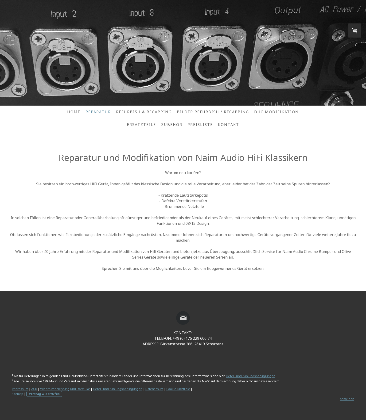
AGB (34, 389)
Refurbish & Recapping (144, 112)
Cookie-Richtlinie (178, 389)
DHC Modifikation (276, 112)
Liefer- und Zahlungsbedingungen (250, 376)
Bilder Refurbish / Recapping (213, 112)
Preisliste (200, 124)
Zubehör (171, 124)
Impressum (20, 389)
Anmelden (347, 399)
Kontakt (228, 124)
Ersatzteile (141, 124)
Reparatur (98, 112)
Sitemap (17, 394)
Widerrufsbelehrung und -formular (65, 389)
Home (73, 112)
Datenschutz (154, 389)
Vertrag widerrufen (44, 394)
